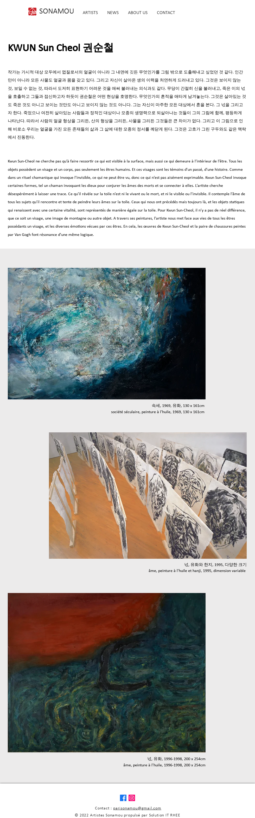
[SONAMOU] (56, 11)
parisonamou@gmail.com (137, 808)
